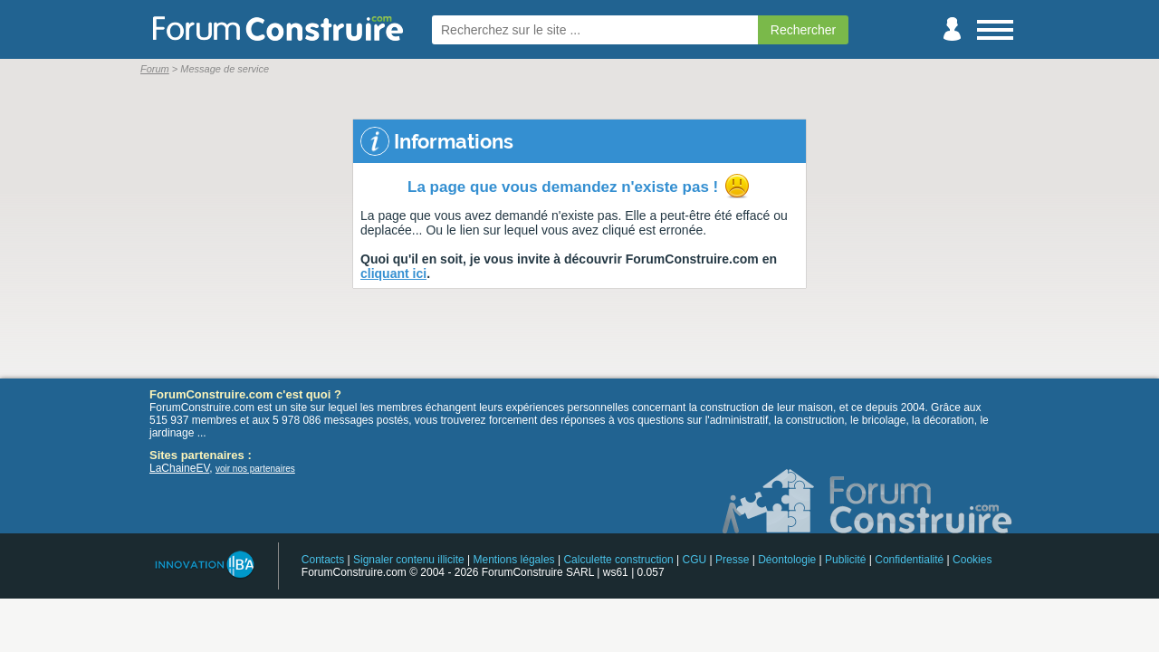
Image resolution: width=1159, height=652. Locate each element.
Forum (154, 68)
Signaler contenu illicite (409, 559)
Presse (732, 559)
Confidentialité (909, 559)
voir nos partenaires (255, 469)
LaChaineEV (179, 468)
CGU (695, 559)
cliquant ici (393, 273)
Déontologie (787, 559)
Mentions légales (514, 559)
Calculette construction (618, 559)
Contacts (323, 559)
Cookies (972, 559)
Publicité (845, 559)
